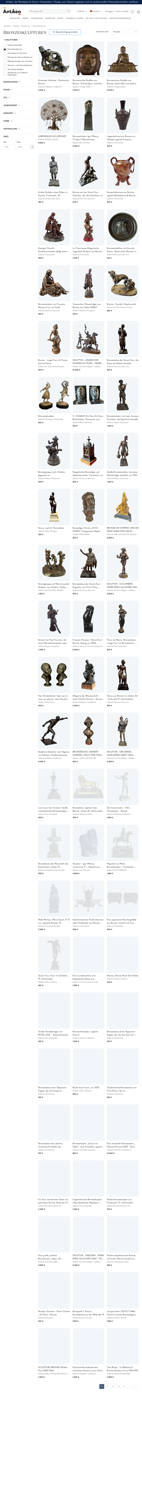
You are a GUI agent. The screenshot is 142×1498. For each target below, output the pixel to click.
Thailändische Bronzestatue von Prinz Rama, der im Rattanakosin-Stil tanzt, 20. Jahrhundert (122, 1090)
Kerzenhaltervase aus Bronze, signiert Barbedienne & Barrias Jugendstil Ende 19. (121, 194)
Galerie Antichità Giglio (48, 1262)
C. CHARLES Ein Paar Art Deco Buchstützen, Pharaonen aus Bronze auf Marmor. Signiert (88, 418)
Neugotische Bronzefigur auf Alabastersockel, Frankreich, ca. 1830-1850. (88, 474)
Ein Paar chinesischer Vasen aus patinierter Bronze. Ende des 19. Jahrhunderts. (53, 1201)
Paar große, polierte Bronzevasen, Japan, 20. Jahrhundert (49, 1257)
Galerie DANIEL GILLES (48, 140)
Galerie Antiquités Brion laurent (51, 870)
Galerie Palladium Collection (50, 87)
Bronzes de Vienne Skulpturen (20, 57)
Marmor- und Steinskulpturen (20, 65)
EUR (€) (82, 12)
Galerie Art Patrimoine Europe (119, 307)
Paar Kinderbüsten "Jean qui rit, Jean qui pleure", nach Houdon (53, 697)
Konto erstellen (122, 12)
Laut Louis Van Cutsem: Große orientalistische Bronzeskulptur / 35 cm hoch (53, 810)
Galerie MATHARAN (81, 535)
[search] (49, 11)
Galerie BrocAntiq (45, 1318)
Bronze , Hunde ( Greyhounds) (121, 304)
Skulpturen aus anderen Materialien (17, 74)
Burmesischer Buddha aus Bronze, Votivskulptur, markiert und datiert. (87, 82)
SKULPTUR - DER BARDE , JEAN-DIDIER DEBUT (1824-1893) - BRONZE (120, 754)
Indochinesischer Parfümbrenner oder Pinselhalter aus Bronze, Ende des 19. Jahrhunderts (88, 922)
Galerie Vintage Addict (82, 87)
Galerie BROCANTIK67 (82, 423)
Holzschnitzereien (15, 45)
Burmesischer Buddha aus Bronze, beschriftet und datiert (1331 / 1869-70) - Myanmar (121, 82)
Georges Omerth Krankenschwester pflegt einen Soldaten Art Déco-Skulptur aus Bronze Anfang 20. (53, 250)
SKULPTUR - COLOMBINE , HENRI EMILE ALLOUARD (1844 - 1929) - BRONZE (122, 586)
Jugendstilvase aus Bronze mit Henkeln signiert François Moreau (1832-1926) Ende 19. (121, 138)
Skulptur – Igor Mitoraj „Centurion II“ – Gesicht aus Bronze (86, 866)
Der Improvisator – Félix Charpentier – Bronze (118, 809)
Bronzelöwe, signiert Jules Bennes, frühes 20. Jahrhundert (87, 809)
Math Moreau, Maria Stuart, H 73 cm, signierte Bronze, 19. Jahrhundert (54, 922)
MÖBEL (26, 18)
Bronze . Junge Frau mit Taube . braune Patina (53, 362)
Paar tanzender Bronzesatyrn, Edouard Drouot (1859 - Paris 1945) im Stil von (121, 1146)
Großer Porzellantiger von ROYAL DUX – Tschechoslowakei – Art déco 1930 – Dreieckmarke (53, 1034)
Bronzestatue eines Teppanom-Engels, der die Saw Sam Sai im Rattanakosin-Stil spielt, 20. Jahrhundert (122, 1034)
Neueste (116, 32)
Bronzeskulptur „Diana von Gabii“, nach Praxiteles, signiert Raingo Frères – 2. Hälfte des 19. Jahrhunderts (88, 1146)
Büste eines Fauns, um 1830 (86, 1088)
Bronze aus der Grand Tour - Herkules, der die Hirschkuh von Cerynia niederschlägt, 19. (88, 194)
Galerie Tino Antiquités (116, 646)
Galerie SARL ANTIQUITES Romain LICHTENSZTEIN (60, 1374)
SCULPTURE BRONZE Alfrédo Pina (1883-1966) (52, 1369)
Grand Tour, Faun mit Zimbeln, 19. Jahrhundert (53, 977)
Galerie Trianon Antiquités (49, 926)
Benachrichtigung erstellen (65, 32)
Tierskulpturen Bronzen (17, 53)
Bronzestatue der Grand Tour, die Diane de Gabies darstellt (122, 362)
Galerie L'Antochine (115, 143)
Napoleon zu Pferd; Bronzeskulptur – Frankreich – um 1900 (121, 866)
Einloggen (109, 12)
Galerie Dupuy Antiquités (48, 646)
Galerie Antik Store (46, 702)
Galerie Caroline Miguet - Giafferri (87, 367)
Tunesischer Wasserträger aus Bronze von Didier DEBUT (87, 306)
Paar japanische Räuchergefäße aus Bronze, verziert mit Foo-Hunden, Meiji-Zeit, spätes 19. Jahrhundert (121, 922)
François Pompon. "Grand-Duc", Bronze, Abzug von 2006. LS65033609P (88, 642)
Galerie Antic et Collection (84, 1038)
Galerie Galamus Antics (82, 814)
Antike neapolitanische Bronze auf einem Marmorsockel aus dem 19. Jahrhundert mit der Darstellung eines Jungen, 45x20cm (121, 1257)
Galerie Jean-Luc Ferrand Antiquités (88, 646)
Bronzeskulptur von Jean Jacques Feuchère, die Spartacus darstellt (123, 418)
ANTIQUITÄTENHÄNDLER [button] (120, 18)
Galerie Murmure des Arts (84, 199)
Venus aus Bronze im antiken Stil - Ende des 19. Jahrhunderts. (122, 697)
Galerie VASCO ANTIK (116, 1318)
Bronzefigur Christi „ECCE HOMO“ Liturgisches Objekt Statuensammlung (86, 530)
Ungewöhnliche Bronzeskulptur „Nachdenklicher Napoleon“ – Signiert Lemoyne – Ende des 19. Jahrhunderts (88, 1201)
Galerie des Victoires (81, 143)
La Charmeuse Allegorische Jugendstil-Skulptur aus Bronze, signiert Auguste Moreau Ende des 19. (87, 250)
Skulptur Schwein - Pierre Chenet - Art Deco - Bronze (54, 1313)
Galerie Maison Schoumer (49, 311)
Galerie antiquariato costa (49, 199)
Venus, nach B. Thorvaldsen (51, 528)
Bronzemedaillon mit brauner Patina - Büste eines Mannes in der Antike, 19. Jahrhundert (121, 250)
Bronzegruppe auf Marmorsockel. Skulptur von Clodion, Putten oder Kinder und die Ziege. (54, 586)
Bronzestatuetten (46, 416)
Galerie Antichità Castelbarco (119, 1150)
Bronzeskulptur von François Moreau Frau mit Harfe (51, 306)
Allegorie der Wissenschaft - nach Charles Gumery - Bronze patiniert (87, 698)
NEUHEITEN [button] (15, 18)
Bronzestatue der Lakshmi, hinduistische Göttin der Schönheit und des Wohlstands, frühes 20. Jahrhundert (53, 1146)
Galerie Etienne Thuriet (82, 1318)
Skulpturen (10, 40)
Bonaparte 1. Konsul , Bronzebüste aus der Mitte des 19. (88, 1313)
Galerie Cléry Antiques (47, 531)
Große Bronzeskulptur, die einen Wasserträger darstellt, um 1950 (122, 474)
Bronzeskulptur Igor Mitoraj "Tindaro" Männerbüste (85, 138)
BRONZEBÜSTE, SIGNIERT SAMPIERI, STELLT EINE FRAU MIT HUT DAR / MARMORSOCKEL (87, 754)
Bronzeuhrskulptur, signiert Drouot (85, 1033)
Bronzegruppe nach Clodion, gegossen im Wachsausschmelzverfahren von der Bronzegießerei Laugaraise (53, 474)
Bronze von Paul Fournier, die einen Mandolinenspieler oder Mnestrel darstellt (52, 642)
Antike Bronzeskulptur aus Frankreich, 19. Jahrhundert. (120, 1201)
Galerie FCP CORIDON (117, 870)
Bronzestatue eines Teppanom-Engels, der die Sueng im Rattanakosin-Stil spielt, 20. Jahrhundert (52, 1090)
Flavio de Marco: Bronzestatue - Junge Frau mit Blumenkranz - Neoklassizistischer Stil (122, 642)
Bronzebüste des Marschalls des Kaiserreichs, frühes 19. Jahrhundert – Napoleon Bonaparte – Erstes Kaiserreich (53, 866)
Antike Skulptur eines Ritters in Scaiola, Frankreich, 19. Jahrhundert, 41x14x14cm (53, 194)
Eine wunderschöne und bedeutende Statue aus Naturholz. (84, 978)
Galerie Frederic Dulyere (117, 979)
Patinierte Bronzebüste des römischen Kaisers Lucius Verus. (88, 1369)
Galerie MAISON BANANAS (118, 1374)
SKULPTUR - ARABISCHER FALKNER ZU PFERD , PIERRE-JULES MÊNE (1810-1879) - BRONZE (87, 362)
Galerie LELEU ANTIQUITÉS (84, 758)
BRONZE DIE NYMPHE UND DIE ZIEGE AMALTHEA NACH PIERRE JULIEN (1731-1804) (123, 530)
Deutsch (96, 12)
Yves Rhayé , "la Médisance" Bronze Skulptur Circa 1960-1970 (122, 1369)
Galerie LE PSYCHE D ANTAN (50, 590)
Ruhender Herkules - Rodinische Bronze (53, 82)
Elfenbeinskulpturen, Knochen (20, 61)
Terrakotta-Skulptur (16, 69)
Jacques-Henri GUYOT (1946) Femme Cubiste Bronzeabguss (121, 1313)
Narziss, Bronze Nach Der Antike (122, 976)
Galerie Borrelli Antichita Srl (49, 1206)
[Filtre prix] (32, 147)
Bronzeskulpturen (15, 49)
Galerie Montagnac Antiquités (50, 419)
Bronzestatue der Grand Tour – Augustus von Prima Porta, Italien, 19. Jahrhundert (87, 586)
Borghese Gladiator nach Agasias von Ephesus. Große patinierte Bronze (53, 754)
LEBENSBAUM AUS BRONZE (52, 136)
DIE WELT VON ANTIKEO (96, 18)
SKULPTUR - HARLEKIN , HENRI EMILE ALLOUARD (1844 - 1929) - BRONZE (88, 1257)
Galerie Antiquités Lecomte (84, 1150)
